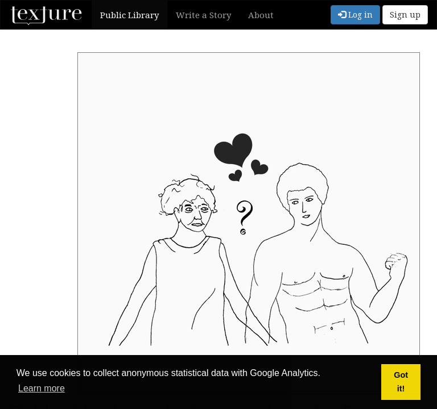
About (261, 14)
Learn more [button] (41, 388)
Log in (355, 14)
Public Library (129, 14)
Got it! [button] (401, 381)
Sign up (405, 14)
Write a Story (203, 14)
